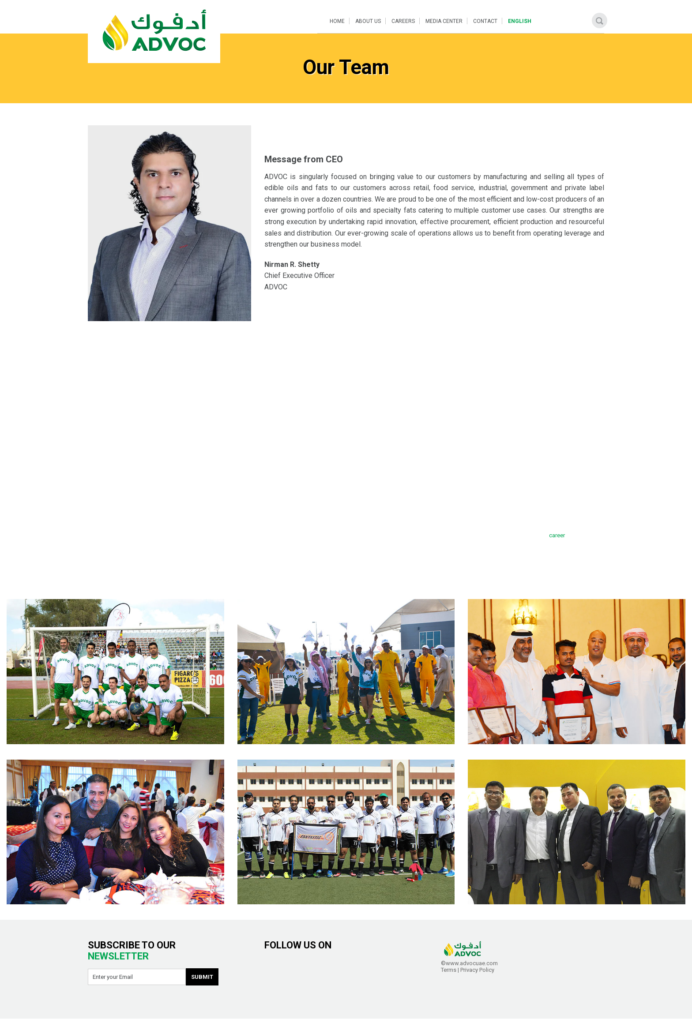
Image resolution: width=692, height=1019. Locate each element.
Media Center (444, 21)
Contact (485, 21)
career (557, 535)
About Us (368, 21)
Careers (403, 21)
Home (337, 21)
